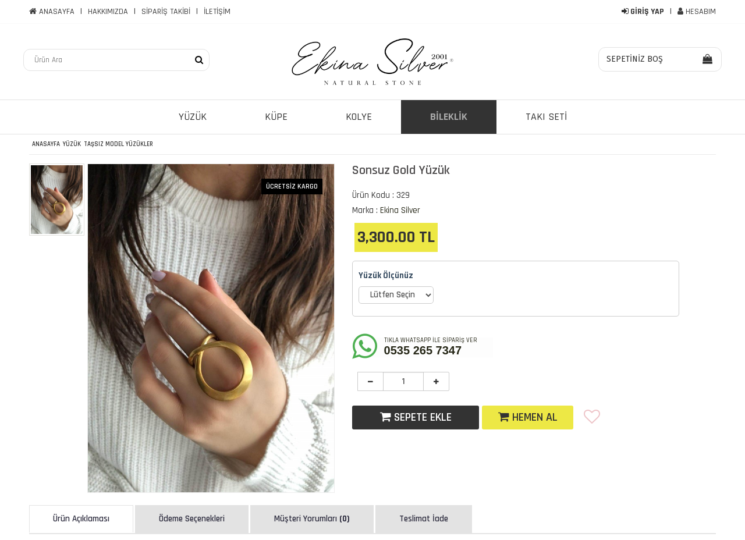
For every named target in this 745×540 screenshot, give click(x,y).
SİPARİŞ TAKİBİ (165, 11)
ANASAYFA (51, 11)
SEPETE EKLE (416, 417)
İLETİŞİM (217, 11)
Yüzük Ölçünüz (386, 275)
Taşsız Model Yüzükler (118, 144)
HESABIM (696, 11)
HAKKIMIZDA (108, 11)
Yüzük (72, 144)
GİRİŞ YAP (643, 11)
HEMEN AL (528, 417)
